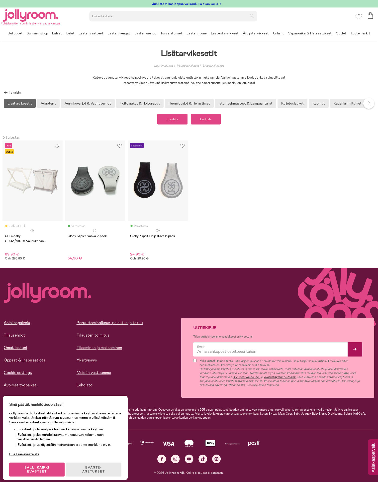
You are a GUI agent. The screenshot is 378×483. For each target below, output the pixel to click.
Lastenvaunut (163, 66)
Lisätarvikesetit (213, 66)
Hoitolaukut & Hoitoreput (140, 103)
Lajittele (207, 119)
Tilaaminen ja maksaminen (99, 348)
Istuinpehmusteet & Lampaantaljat (246, 103)
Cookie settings (18, 373)
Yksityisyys (87, 360)
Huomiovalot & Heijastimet (189, 103)
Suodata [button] (170, 119)
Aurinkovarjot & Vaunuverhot (88, 103)
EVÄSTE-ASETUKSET (96, 466)
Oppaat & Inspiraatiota (24, 360)
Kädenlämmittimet (348, 103)
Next (368, 103)
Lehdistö (85, 385)
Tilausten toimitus (93, 336)
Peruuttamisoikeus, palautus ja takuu (110, 323)
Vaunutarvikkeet (188, 66)
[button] (358, 18)
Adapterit (48, 103)
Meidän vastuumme (94, 373)
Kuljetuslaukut (292, 103)
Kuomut (318, 103)
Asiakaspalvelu (17, 323)
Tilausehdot (14, 336)
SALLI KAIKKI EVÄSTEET (38, 466)
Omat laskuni (15, 348)
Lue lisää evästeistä (26, 450)
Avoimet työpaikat (20, 385)
